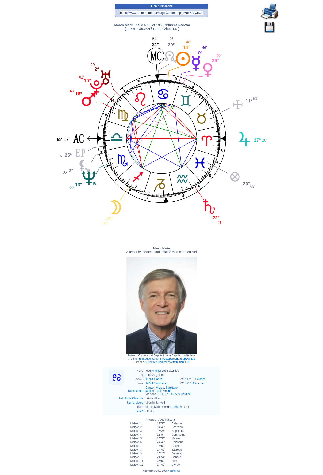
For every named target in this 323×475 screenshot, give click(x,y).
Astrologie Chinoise (131, 398)
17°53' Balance (196, 379)
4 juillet (156, 370)
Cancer (150, 387)
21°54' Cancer (196, 383)
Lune (159, 391)
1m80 (175, 406)
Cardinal (186, 394)
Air (177, 394)
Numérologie (135, 402)
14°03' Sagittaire (156, 383)
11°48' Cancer (154, 379)
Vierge (160, 387)
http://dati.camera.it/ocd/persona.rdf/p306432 (167, 358)
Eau (171, 394)
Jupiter (150, 391)
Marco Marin (161, 250)
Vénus (167, 391)
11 (161, 394)
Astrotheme (174, 471)
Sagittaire (172, 387)
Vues (140, 411)
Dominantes (135, 391)
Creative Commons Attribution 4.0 (167, 362)
